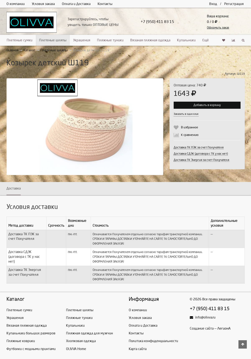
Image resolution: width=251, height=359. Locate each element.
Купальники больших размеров (30, 333)
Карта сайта (138, 349)
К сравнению (190, 135)
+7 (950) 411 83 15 (157, 22)
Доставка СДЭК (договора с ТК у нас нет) (201, 153)
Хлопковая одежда (81, 341)
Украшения (81, 40)
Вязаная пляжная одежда (150, 40)
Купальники (186, 40)
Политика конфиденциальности (153, 341)
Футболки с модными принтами (31, 349)
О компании (15, 4)
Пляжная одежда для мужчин (89, 333)
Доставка (13, 188)
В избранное (189, 127)
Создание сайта (202, 328)
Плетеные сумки (19, 40)
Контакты (105, 4)
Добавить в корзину (207, 105)
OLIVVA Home (76, 349)
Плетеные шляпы (52, 40)
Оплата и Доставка (76, 4)
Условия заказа (43, 4)
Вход (213, 4)
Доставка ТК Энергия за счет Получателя (201, 160)
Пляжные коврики (20, 341)
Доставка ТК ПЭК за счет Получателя (199, 147)
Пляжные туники (110, 40)
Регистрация (234, 4)
